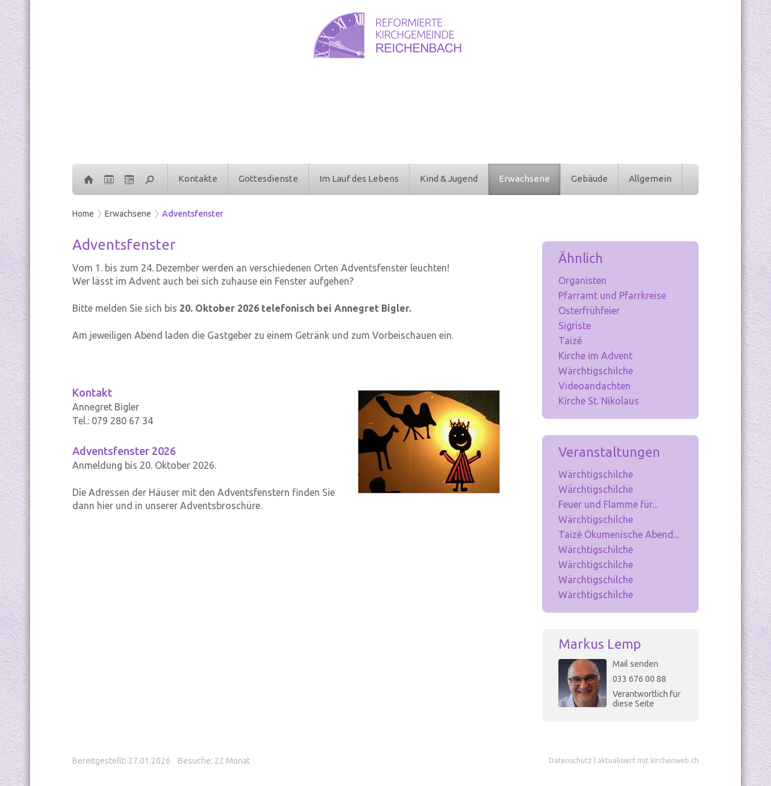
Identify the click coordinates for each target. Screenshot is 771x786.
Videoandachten (594, 386)
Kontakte (197, 178)
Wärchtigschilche (595, 371)
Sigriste (574, 325)
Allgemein (650, 178)
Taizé (570, 340)
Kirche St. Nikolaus (598, 401)
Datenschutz (570, 760)
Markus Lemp (599, 643)
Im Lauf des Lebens (359, 178)
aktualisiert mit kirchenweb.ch (648, 760)
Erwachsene (524, 178)
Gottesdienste (268, 178)
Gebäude (589, 178)
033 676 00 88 (639, 679)
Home (83, 213)
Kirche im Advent (595, 356)
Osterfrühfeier (589, 310)
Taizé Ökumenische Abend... (618, 534)
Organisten (582, 280)
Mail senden (635, 664)
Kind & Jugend (449, 178)
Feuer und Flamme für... (608, 504)
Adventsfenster (192, 213)
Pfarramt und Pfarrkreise (612, 295)
